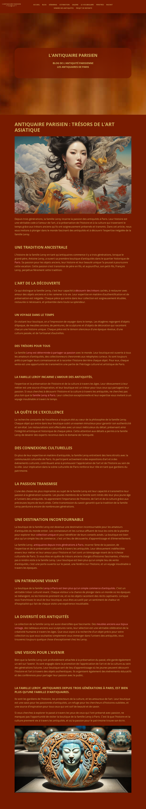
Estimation (65, 5)
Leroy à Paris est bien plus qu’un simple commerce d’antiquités (79, 588)
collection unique (46, 534)
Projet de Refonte (84, 8)
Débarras (53, 5)
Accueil (36, 5)
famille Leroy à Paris (44, 395)
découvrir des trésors (87, 290)
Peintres (100, 5)
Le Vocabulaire (87, 5)
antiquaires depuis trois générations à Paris (58, 544)
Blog (44, 5)
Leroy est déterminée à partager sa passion (50, 352)
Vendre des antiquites (64, 8)
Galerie (75, 5)
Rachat (109, 5)
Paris (17, 262)
